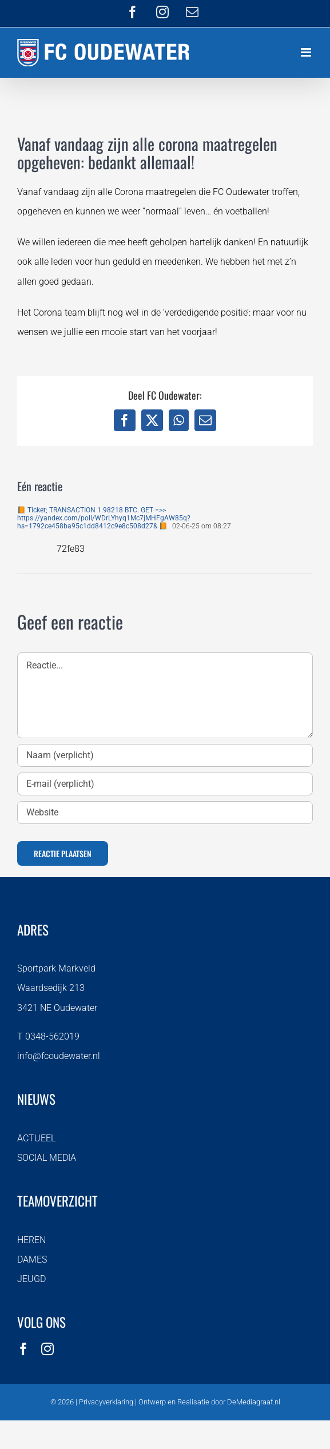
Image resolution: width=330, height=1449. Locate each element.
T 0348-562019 (48, 1036)
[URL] (165, 812)
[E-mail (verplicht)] (165, 784)
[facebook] (23, 1349)
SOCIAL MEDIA (46, 1157)
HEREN (31, 1240)
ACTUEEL (36, 1138)
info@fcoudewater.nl (58, 1055)
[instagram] (47, 1349)
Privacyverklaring (106, 1402)
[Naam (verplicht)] (165, 755)
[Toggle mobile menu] (307, 52)
